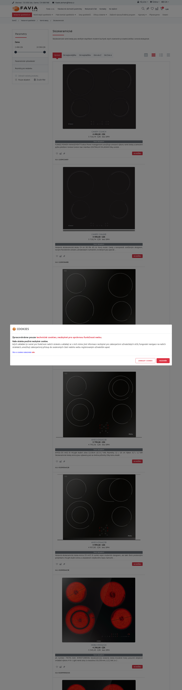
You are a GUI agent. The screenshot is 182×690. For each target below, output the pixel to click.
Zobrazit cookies (145, 361)
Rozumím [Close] (163, 361)
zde (33, 352)
